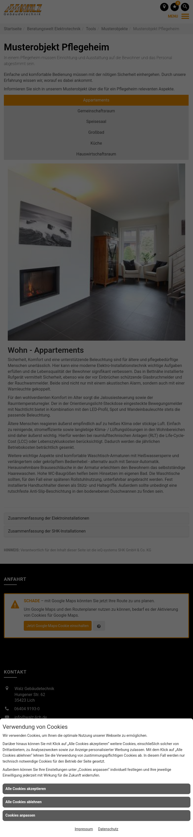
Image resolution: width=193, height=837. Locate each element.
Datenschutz (108, 829)
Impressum (84, 829)
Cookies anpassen (20, 815)
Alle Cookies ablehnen (23, 802)
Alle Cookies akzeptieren (25, 789)
